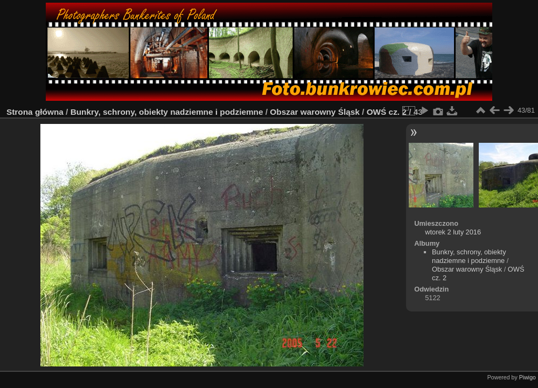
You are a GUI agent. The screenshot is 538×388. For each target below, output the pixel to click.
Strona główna (35, 111)
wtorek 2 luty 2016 (453, 232)
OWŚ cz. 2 (387, 111)
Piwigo (527, 377)
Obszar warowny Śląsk (314, 111)
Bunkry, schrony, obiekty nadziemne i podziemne (167, 111)
